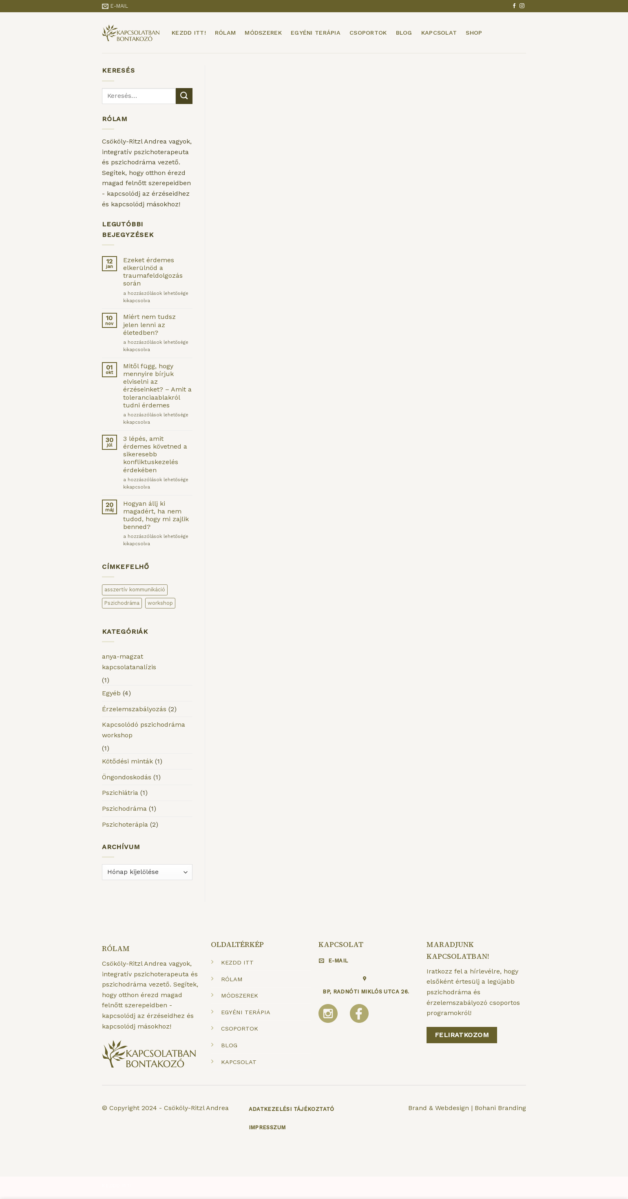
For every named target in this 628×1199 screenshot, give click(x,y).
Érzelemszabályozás (134, 709)
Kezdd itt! (189, 32)
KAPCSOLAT (239, 1062)
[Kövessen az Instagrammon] (522, 6)
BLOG (229, 1045)
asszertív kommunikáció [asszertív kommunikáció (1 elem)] (134, 589)
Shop (474, 32)
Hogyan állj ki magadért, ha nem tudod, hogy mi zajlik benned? (156, 515)
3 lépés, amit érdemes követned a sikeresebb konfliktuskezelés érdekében (155, 454)
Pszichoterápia (125, 824)
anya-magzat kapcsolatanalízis (129, 662)
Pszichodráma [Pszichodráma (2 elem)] (121, 603)
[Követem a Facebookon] (514, 6)
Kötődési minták (127, 761)
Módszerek (263, 32)
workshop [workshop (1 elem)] (160, 603)
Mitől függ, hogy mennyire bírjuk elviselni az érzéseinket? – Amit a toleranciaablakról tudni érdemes (157, 385)
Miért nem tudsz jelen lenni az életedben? (149, 324)
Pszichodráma (124, 808)
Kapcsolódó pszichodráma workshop (143, 730)
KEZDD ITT (237, 962)
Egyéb (111, 693)
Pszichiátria (120, 792)
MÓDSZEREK (239, 995)
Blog (404, 32)
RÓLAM (232, 979)
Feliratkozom (462, 1035)
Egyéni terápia (316, 32)
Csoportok (368, 32)
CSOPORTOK (239, 1028)
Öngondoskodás (126, 777)
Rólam (225, 32)
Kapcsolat (439, 32)
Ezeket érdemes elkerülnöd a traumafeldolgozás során (153, 272)
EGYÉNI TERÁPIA (245, 1012)
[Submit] (184, 96)
